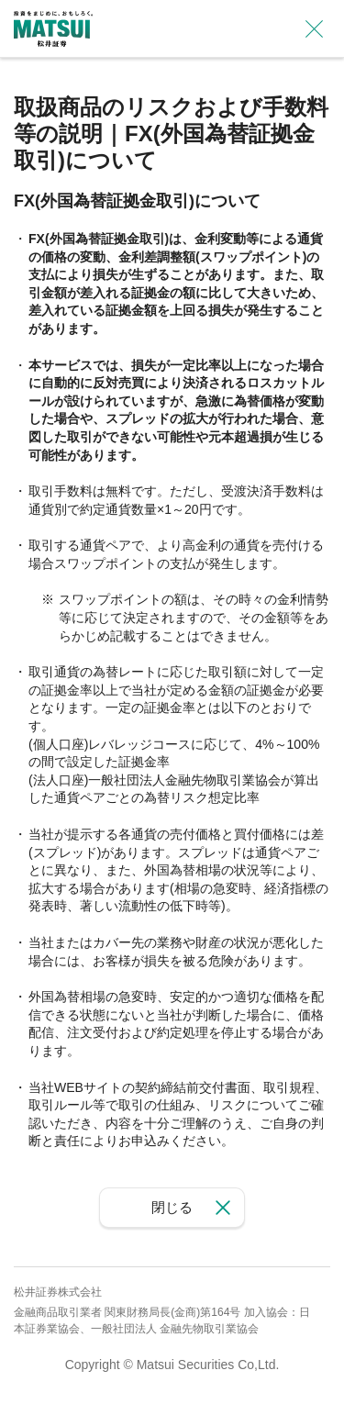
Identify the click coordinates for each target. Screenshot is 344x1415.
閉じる (172, 1207)
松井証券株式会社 (58, 1292)
